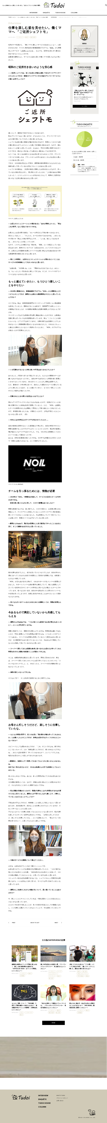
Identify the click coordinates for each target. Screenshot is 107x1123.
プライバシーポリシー (62, 1098)
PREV (13, 922)
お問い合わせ (60, 1100)
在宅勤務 (22, 975)
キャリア (59, 971)
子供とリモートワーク (82, 973)
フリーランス (52, 976)
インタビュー (20, 37)
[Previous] (71, 68)
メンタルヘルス (28, 1012)
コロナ (21, 1012)
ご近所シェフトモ (27, 51)
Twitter (20, 622)
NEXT (56, 922)
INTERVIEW (33, 12)
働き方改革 (33, 37)
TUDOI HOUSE (60, 12)
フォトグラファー (53, 973)
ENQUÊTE (46, 12)
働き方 (26, 37)
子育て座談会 (80, 976)
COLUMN (74, 12)
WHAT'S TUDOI (61, 1095)
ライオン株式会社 (18, 484)
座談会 (87, 976)
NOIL (52, 48)
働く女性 (51, 978)
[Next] (97, 68)
